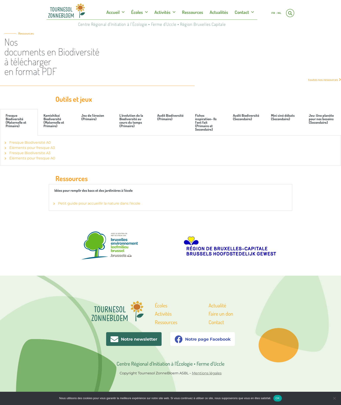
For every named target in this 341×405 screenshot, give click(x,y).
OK (278, 398)
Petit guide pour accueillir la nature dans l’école (96, 203)
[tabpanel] (170, 150)
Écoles (139, 12)
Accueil (115, 12)
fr (273, 13)
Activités (165, 12)
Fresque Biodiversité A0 (28, 142)
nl (279, 13)
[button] (290, 13)
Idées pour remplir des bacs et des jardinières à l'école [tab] (93, 190)
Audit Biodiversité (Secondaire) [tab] (246, 117)
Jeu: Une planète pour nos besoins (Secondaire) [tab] (321, 119)
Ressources (192, 12)
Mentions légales (207, 373)
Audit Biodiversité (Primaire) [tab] (170, 117)
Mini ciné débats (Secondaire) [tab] (283, 117)
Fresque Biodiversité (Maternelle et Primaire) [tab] (16, 120)
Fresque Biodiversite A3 (27, 153)
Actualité (217, 305)
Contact (244, 12)
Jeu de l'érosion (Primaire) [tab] (92, 117)
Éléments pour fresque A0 (30, 158)
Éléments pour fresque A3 (30, 148)
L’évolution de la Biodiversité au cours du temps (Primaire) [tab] (131, 120)
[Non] (334, 398)
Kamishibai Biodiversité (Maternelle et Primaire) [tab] (53, 120)
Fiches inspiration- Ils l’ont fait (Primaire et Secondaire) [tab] (206, 122)
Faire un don (221, 313)
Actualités (219, 12)
